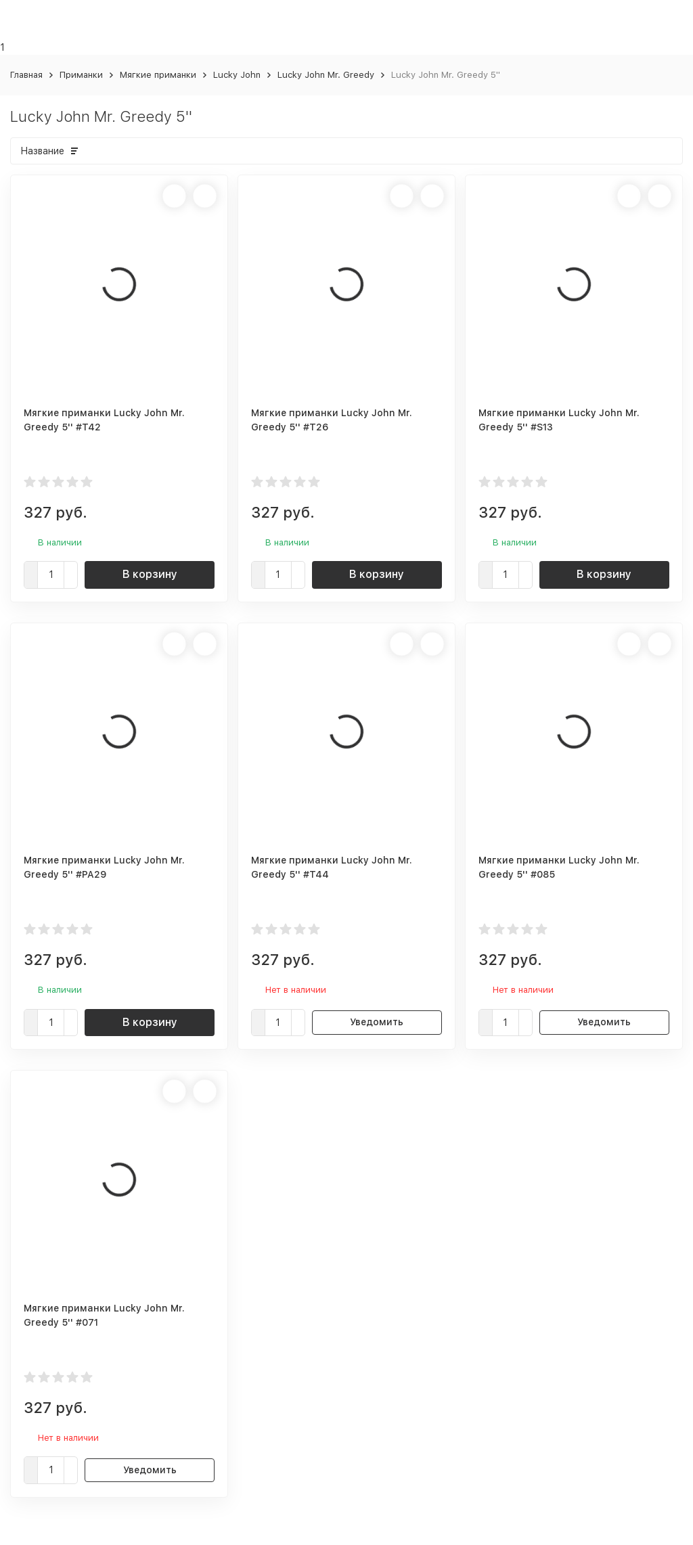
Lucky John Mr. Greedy (325, 75)
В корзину (149, 574)
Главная (26, 75)
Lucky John (237, 75)
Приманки (81, 75)
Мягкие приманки (158, 75)
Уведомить (376, 1021)
